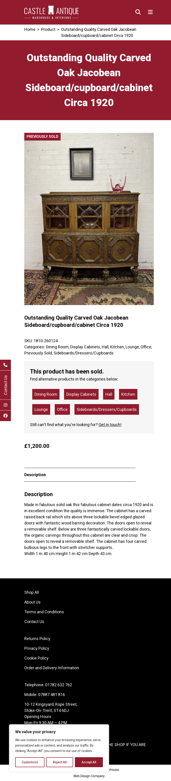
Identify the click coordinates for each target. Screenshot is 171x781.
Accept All (89, 762)
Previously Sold (38, 353)
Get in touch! (110, 424)
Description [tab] (35, 474)
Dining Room (57, 346)
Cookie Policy (36, 658)
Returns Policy (37, 638)
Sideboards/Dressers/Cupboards (84, 353)
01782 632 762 (58, 684)
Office (146, 346)
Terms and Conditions (44, 611)
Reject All (60, 762)
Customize (30, 762)
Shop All (31, 592)
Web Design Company (89, 776)
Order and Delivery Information (51, 667)
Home (29, 29)
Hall (105, 346)
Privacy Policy (36, 648)
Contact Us (5, 385)
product (48, 29)
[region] (59, 748)
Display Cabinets (85, 346)
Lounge (132, 346)
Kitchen (117, 346)
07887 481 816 (51, 694)
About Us (32, 602)
